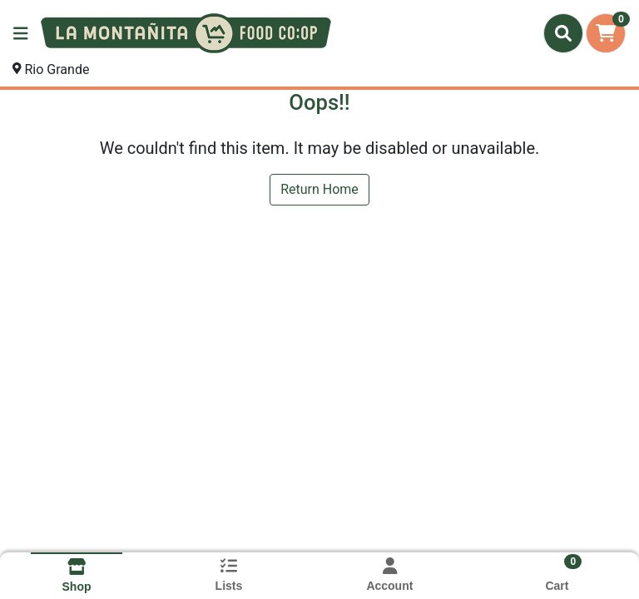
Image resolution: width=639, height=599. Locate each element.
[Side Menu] (20, 33)
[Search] (563, 33)
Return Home (319, 189)
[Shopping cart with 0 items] (606, 33)
